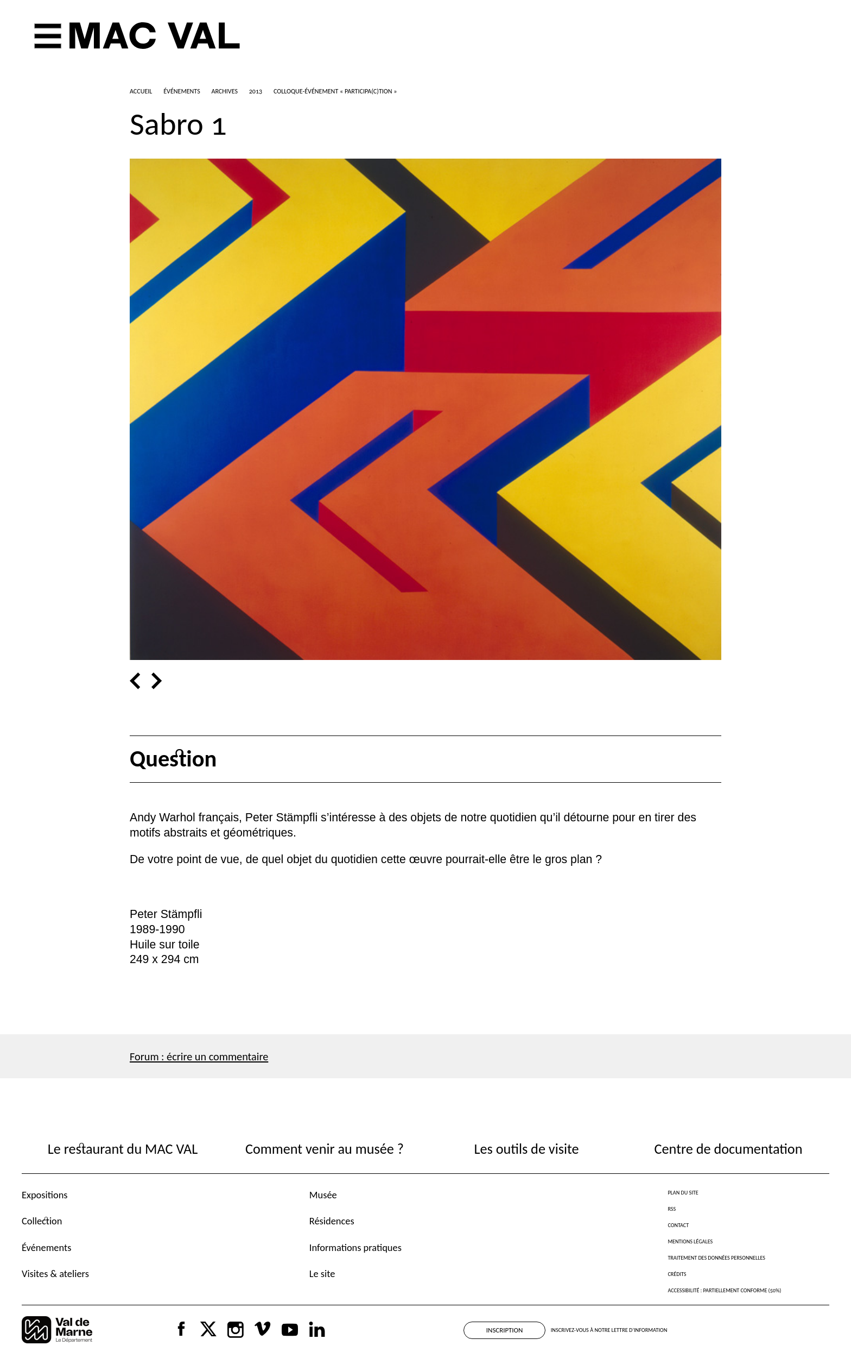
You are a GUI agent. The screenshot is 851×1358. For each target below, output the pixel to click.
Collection (42, 1221)
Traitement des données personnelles (716, 1257)
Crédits (677, 1274)
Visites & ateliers (55, 1273)
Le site (322, 1273)
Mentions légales (690, 1241)
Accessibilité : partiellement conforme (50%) (724, 1290)
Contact (678, 1225)
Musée (323, 1195)
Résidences (331, 1221)
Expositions (45, 1195)
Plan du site (683, 1192)
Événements (46, 1247)
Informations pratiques (355, 1247)
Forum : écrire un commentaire (199, 1056)
